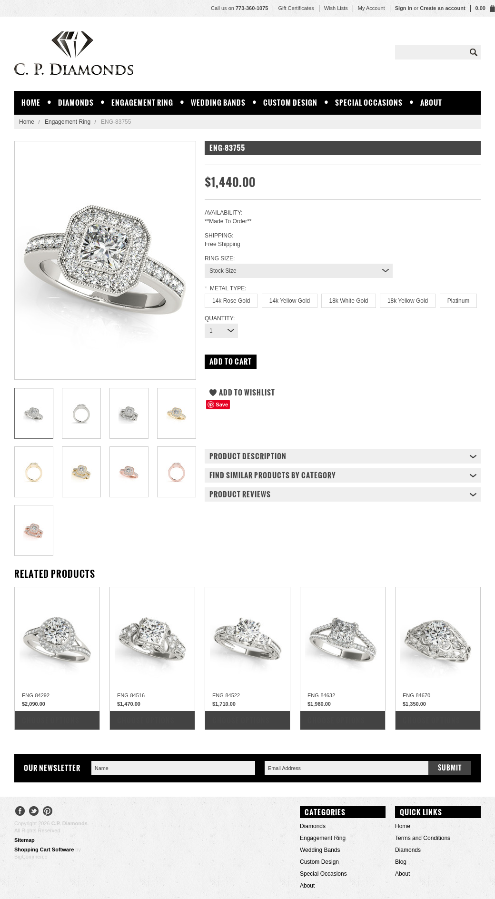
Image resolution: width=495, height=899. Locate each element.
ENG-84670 (416, 695)
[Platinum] (458, 301)
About (431, 102)
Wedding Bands (218, 102)
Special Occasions (369, 102)
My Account (371, 8)
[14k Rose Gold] (231, 301)
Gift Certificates (296, 8)
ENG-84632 (321, 695)
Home (26, 122)
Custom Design (290, 102)
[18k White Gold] (348, 301)
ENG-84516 (131, 695)
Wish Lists (336, 8)
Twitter (34, 812)
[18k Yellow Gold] (408, 301)
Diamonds (76, 102)
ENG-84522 (226, 695)
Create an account (442, 8)
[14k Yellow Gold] (289, 301)
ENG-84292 (36, 695)
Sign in (404, 8)
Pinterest (48, 812)
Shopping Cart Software (44, 849)
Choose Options (50, 720)
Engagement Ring (142, 102)
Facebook (20, 812)
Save (222, 404)
